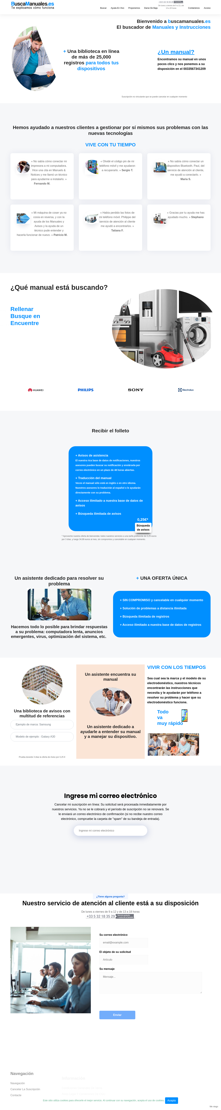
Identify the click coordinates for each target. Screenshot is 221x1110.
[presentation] (125, 1004)
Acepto (171, 1100)
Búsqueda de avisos (143, 527)
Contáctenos (194, 8)
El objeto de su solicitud (115, 951)
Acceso (207, 8)
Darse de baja (151, 8)
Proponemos (134, 8)
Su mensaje (107, 968)
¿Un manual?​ (176, 52)
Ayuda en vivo (117, 8)
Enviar (117, 1014)
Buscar (103, 8)
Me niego (214, 1106)
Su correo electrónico (113, 934)
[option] (35, 389)
